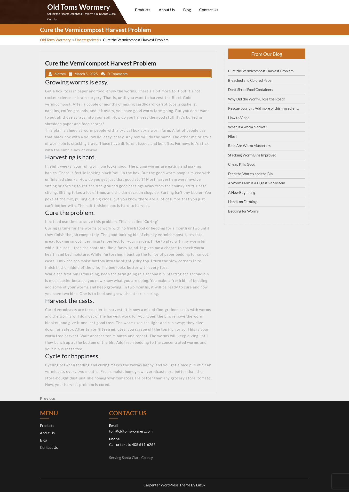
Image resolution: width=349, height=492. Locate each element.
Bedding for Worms (243, 211)
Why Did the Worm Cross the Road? (256, 99)
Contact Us (208, 9)
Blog (187, 9)
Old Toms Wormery (78, 6)
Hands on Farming (242, 201)
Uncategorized (87, 40)
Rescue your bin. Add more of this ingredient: (263, 108)
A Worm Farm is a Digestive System (256, 183)
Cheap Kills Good (241, 164)
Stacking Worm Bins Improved (252, 155)
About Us (167, 9)
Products (142, 9)
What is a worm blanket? (247, 127)
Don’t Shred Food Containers (250, 89)
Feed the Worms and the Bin (250, 174)
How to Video (238, 117)
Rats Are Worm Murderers (249, 145)
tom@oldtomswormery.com (130, 431)
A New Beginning (241, 192)
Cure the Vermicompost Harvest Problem (260, 71)
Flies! (232, 136)
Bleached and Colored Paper (250, 80)
